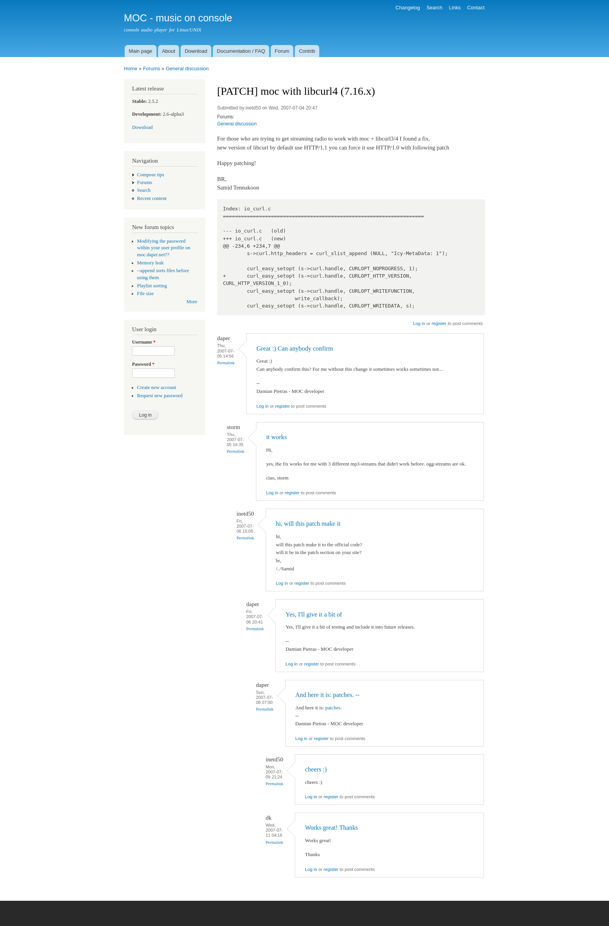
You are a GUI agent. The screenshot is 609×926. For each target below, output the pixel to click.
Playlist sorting (152, 285)
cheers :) (316, 769)
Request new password (160, 395)
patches (332, 708)
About (168, 51)
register (439, 323)
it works (276, 437)
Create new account (156, 387)
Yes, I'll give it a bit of (313, 614)
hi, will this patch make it (308, 523)
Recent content (152, 198)
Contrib (307, 51)
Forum (282, 51)
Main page (140, 51)
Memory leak (150, 263)
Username (143, 342)
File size (145, 293)
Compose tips (150, 174)
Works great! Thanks (331, 827)
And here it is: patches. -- (327, 694)
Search (434, 7)
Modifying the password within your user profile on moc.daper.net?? (163, 248)
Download (196, 51)
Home (130, 68)
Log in (419, 323)
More (191, 301)
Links (455, 7)
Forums (151, 68)
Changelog (407, 7)
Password (143, 364)
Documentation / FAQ (241, 51)
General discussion (187, 68)
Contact (476, 7)
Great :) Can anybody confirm (294, 348)
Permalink (226, 362)
